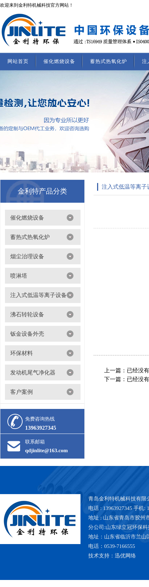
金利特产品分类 (42, 191)
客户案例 (21, 392)
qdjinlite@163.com (46, 450)
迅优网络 (125, 555)
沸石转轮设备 (27, 314)
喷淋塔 (18, 276)
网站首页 (18, 61)
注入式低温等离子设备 (38, 295)
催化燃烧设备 (59, 61)
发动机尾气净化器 (32, 372)
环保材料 (21, 353)
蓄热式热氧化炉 (108, 61)
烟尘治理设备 (27, 256)
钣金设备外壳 (27, 334)
